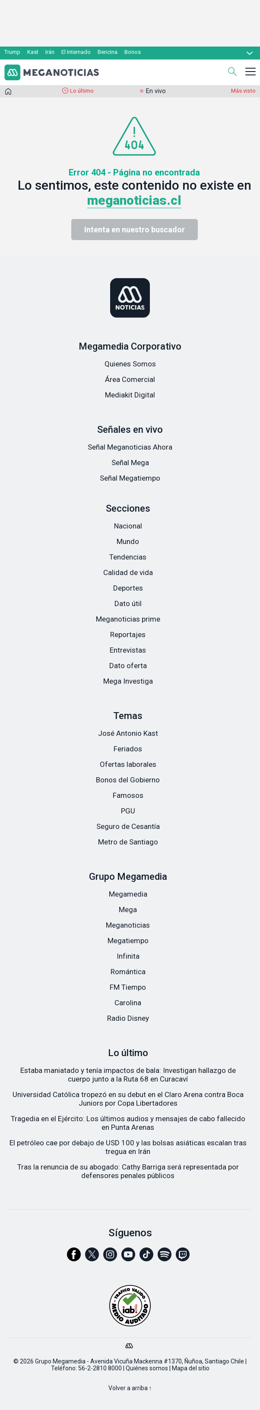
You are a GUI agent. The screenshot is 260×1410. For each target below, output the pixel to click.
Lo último (82, 91)
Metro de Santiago (128, 842)
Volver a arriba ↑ (130, 1388)
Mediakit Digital (130, 395)
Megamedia (128, 894)
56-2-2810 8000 (100, 1368)
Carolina (127, 1002)
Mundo (128, 541)
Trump (12, 52)
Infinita (128, 956)
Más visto (243, 91)
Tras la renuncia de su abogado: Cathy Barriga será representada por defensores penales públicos (128, 1171)
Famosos (128, 795)
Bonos (132, 52)
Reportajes (128, 634)
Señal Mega (130, 462)
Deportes (128, 588)
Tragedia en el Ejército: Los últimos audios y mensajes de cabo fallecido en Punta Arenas (128, 1123)
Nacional (128, 526)
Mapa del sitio (190, 1368)
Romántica (128, 971)
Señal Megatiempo (130, 478)
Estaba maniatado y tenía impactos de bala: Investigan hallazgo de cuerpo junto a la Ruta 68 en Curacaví (128, 1074)
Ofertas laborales (128, 764)
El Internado (76, 52)
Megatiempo (128, 940)
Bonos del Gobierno (128, 779)
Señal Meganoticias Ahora (130, 447)
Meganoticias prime (128, 619)
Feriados (128, 748)
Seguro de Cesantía (128, 826)
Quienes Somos (130, 364)
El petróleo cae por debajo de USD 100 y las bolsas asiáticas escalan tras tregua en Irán (128, 1147)
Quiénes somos (147, 1368)
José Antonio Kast (128, 733)
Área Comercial (130, 379)
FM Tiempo (128, 987)
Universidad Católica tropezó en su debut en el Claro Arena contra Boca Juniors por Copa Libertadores (128, 1098)
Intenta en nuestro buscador (134, 229)
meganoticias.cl (134, 200)
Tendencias (127, 557)
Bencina (107, 52)
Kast (32, 52)
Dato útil (128, 603)
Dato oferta (128, 665)
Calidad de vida (128, 572)
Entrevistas (128, 650)
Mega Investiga (128, 681)
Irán (49, 52)
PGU (128, 811)
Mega (128, 909)
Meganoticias (128, 925)
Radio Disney (128, 1018)
